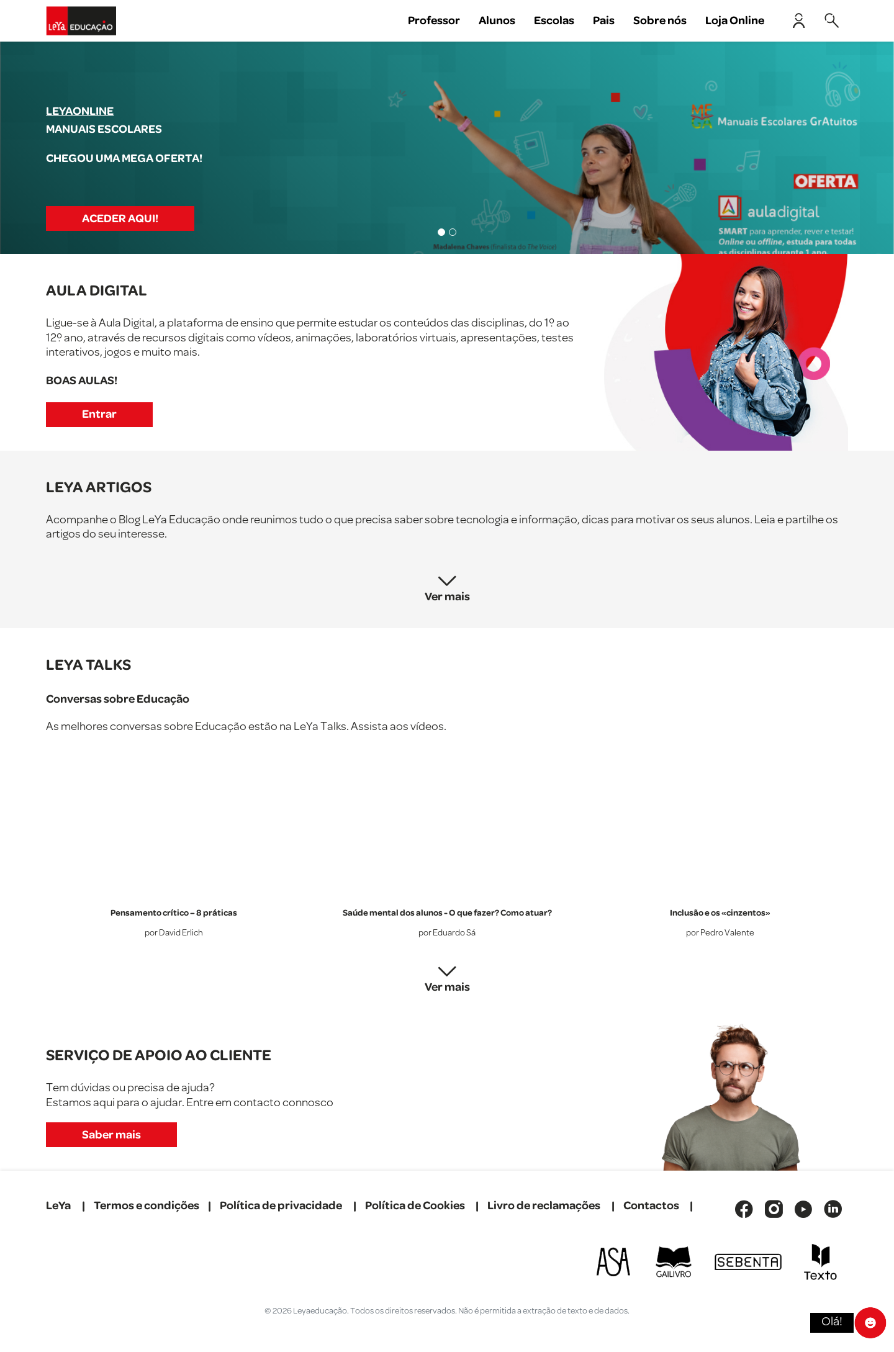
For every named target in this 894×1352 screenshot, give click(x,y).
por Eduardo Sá (447, 933)
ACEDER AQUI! (120, 219)
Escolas (554, 21)
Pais (604, 21)
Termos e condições (146, 1206)
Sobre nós (660, 21)
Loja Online (734, 21)
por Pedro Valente (720, 933)
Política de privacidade (281, 1206)
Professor (434, 21)
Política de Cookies (415, 1206)
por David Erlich (174, 933)
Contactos (651, 1206)
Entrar (99, 414)
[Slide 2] (452, 232)
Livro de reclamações (543, 1206)
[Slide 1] (441, 232)
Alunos (497, 21)
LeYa (58, 1206)
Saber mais (111, 1135)
